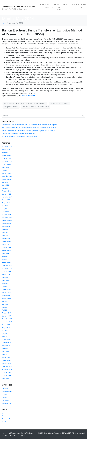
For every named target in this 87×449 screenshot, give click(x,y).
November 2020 (7, 221)
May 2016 (5, 334)
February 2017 (6, 313)
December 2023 (7, 158)
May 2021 (5, 209)
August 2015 (6, 346)
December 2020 (7, 218)
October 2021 (6, 200)
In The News (59, 7)
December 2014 (7, 366)
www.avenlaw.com (28, 96)
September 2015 (7, 343)
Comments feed (7, 419)
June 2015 (5, 351)
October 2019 (6, 247)
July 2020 (5, 229)
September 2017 (7, 298)
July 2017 (5, 301)
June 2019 (5, 253)
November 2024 (7, 146)
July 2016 (5, 331)
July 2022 (5, 182)
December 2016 (7, 319)
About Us (54, 6)
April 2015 (5, 354)
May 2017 (5, 307)
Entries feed (5, 416)
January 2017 (6, 316)
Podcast (4, 397)
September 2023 (7, 164)
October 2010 (6, 375)
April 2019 (5, 259)
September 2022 (7, 179)
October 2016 (6, 325)
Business (5, 388)
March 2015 (6, 357)
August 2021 (6, 203)
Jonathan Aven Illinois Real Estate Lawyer (35, 107)
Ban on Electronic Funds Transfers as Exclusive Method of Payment (25, 103)
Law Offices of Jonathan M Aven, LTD (18, 6)
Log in (4, 413)
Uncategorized (6, 403)
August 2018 (6, 274)
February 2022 (6, 191)
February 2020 (6, 241)
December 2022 (7, 176)
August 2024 (6, 149)
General (4, 394)
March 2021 (6, 212)
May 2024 (5, 152)
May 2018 (5, 283)
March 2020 (6, 238)
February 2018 (6, 289)
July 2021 (5, 206)
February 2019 (6, 262)
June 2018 (5, 280)
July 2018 (5, 277)
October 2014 (6, 372)
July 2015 (5, 349)
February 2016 (6, 340)
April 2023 (5, 170)
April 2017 (5, 310)
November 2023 (7, 161)
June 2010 (5, 378)
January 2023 (6, 173)
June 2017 (5, 304)
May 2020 (5, 233)
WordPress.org (6, 422)
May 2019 (5, 256)
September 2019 (7, 250)
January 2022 (6, 194)
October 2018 (6, 271)
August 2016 (6, 328)
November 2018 (7, 268)
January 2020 (6, 244)
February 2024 (6, 155)
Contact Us (83, 6)
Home (42, 5)
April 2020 (5, 235)
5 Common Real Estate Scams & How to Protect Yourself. (20, 136)
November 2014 (7, 369)
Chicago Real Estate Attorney (59, 103)
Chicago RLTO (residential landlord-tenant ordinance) (18, 133)
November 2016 (7, 322)
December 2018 (7, 265)
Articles (66, 5)
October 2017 (6, 295)
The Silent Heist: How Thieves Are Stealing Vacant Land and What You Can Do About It (29, 127)
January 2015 (6, 363)
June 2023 (5, 167)
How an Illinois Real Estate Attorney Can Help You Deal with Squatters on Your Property (29, 125)
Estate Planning (7, 391)
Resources (75, 5)
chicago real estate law (11, 107)
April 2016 (5, 337)
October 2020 (6, 224)
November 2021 (7, 197)
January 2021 (6, 215)
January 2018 (6, 292)
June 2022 (5, 185)
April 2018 (5, 286)
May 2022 (5, 188)
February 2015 (6, 360)
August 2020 (6, 227)
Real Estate (47, 6)
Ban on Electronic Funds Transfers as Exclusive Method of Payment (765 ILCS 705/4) (42, 32)
